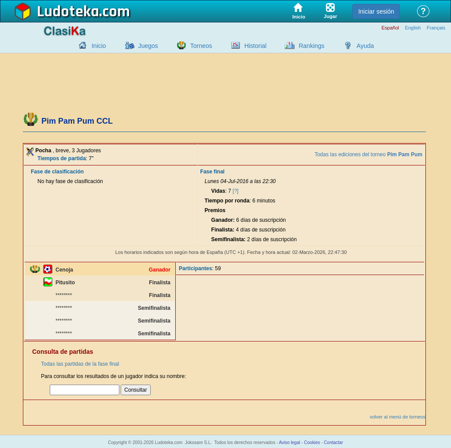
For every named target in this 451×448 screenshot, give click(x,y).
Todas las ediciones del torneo (368, 154)
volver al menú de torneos (397, 416)
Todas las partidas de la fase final (80, 364)
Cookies (312, 442)
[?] (235, 191)
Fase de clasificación (57, 172)
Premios (215, 210)
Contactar (333, 442)
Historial (255, 45)
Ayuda (365, 45)
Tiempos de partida (61, 158)
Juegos (148, 45)
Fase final (212, 172)
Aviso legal (289, 442)
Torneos (201, 45)
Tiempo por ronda (227, 201)
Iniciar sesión (376, 11)
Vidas (218, 191)
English (413, 28)
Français (436, 28)
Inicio (99, 45)
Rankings (311, 45)
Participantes (195, 268)
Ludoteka (68, 12)
